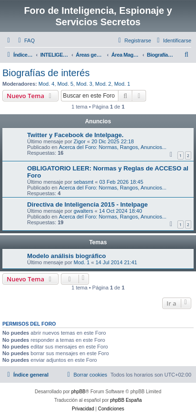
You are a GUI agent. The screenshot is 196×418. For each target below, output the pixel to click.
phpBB (78, 391)
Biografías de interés (45, 73)
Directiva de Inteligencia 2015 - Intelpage (87, 204)
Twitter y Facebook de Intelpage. (75, 135)
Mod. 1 (122, 84)
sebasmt (84, 182)
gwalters (83, 211)
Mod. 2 (103, 84)
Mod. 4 (47, 84)
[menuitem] (25, 40)
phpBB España (126, 400)
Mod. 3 (84, 84)
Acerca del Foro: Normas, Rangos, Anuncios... (113, 147)
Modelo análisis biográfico (66, 255)
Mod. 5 (66, 84)
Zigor (80, 141)
